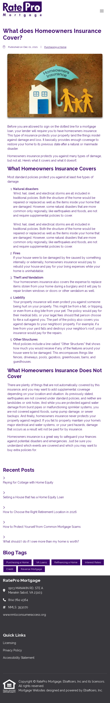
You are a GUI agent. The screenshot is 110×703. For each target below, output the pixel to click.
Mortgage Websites (32, 690)
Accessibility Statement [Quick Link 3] (18, 657)
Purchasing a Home (55, 47)
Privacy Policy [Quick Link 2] (12, 650)
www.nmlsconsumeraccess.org (24, 614)
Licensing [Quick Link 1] (9, 643)
